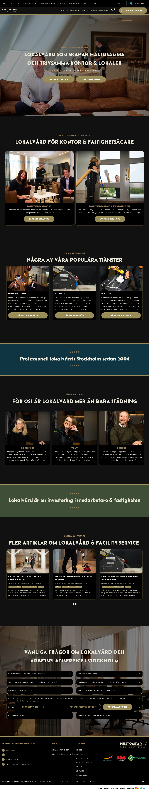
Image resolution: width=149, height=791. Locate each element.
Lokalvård (74, 3)
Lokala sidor (95, 781)
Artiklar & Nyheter (47, 3)
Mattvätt (60, 294)
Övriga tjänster (91, 3)
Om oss (4, 3)
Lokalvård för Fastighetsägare (95, 10)
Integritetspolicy (64, 782)
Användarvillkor (46, 782)
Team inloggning (140, 3)
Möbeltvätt (107, 294)
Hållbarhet (15, 3)
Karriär (62, 3)
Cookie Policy (79, 782)
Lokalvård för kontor (70, 10)
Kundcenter (30, 3)
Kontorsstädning (17, 294)
